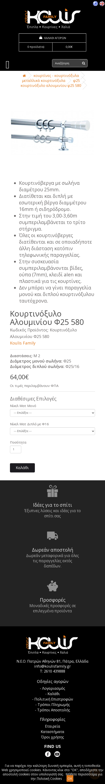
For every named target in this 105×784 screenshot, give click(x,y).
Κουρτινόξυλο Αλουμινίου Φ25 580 (51, 85)
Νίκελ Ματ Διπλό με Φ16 (29, 424)
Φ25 (76, 80)
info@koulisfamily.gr (52, 666)
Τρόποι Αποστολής (53, 710)
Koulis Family (23, 343)
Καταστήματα (52, 731)
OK (70, 778)
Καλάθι (22, 467)
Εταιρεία (52, 726)
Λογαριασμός (53, 688)
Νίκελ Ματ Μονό (23, 405)
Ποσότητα (18, 442)
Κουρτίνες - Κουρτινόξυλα (56, 75)
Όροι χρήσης (52, 737)
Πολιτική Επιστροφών (53, 699)
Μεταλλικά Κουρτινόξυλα (43, 80)
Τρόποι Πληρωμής (54, 704)
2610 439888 (54, 671)
